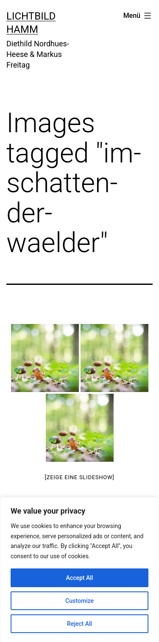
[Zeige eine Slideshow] (79, 477)
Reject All (79, 623)
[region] (79, 569)
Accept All (79, 577)
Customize (79, 600)
